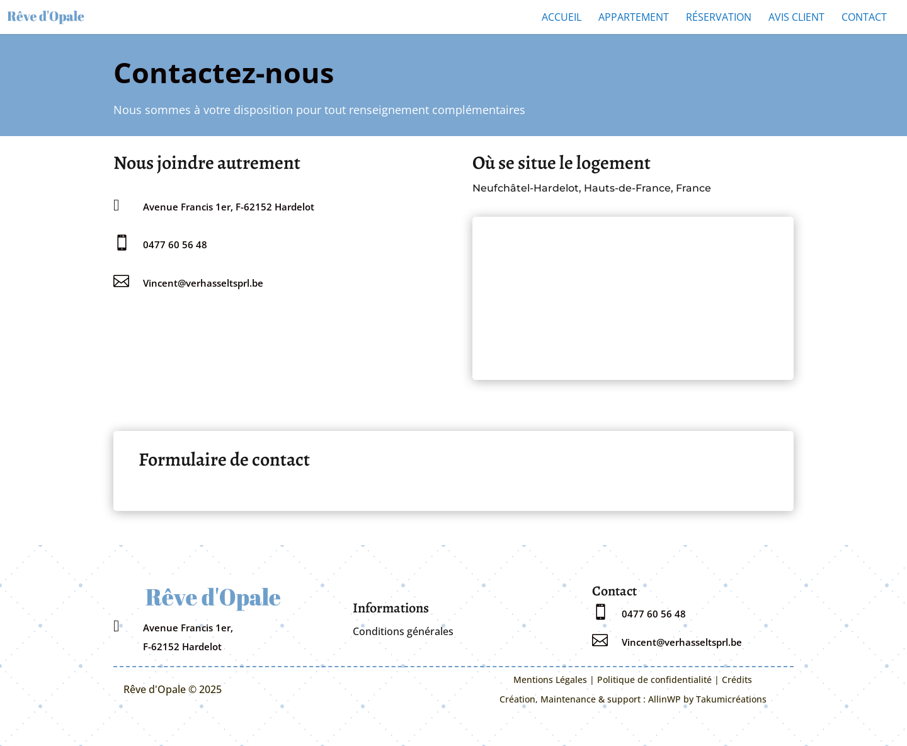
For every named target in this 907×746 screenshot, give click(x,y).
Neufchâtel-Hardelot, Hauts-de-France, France (591, 188)
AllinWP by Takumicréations (707, 699)
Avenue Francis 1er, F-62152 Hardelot (228, 206)
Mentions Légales (550, 680)
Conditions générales (403, 631)
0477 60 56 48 (175, 244)
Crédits (737, 680)
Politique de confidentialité (654, 680)
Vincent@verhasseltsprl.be (203, 283)
